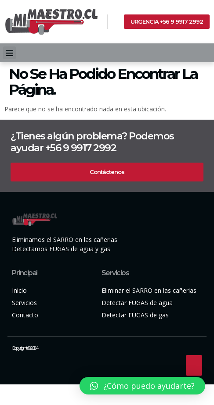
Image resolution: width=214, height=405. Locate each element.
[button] (9, 52)
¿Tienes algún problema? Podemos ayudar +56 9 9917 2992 (92, 142)
